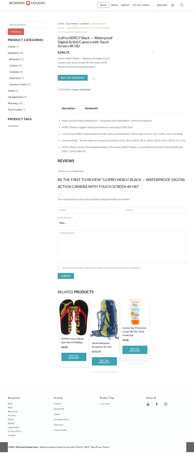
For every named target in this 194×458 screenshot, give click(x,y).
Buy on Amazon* (73, 77)
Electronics (15, 78)
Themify (79, 447)
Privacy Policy (15, 431)
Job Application (15, 97)
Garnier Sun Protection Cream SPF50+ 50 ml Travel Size (134, 331)
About (125, 5)
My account (141, 5)
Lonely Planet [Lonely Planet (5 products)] (13, 126)
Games (11, 90)
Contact (12, 435)
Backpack (14, 59)
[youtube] (148, 403)
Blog (114, 5)
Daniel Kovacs (63, 447)
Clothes (12, 46)
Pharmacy (13, 103)
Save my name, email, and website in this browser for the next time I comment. (101, 267)
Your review (67, 233)
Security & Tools (17, 84)
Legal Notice (14, 427)
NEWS (11, 423)
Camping (13, 71)
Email (130, 210)
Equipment (72, 24)
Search (16, 31)
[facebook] (157, 403)
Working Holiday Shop (27, 447)
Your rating (65, 217)
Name (63, 210)
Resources (13, 411)
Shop (103, 5)
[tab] (69, 108)
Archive (11, 415)
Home (61, 24)
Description (68, 108)
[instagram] (165, 403)
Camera (84, 24)
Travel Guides (15, 109)
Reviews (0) (91, 108)
